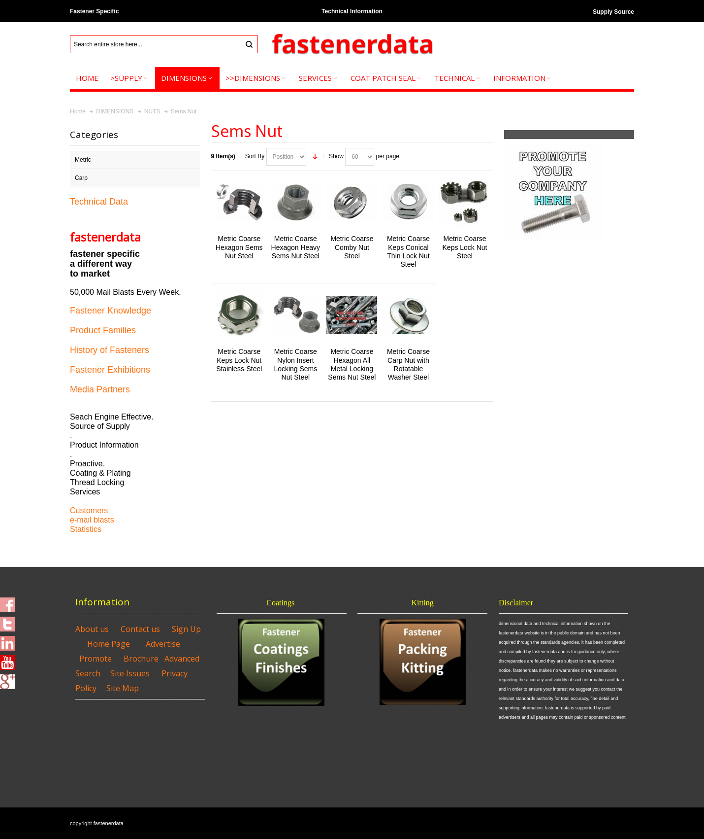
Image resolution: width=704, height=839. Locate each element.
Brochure (141, 658)
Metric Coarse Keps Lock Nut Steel (465, 247)
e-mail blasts (92, 520)
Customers (89, 510)
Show (336, 156)
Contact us (140, 629)
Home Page (108, 643)
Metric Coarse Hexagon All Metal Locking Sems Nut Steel (352, 364)
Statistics (85, 529)
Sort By (254, 156)
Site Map (122, 688)
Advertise (163, 643)
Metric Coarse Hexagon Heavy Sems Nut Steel (295, 247)
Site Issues (130, 673)
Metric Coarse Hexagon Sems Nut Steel (239, 247)
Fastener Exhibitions (110, 370)
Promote (95, 658)
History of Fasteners (109, 350)
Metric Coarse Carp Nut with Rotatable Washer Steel (408, 364)
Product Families (103, 330)
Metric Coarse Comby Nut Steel (351, 247)
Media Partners (100, 389)
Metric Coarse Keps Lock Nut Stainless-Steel (239, 360)
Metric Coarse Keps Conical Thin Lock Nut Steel (408, 251)
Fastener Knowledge (110, 310)
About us (92, 629)
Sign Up (186, 629)
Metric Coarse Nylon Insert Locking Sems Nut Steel (295, 364)
